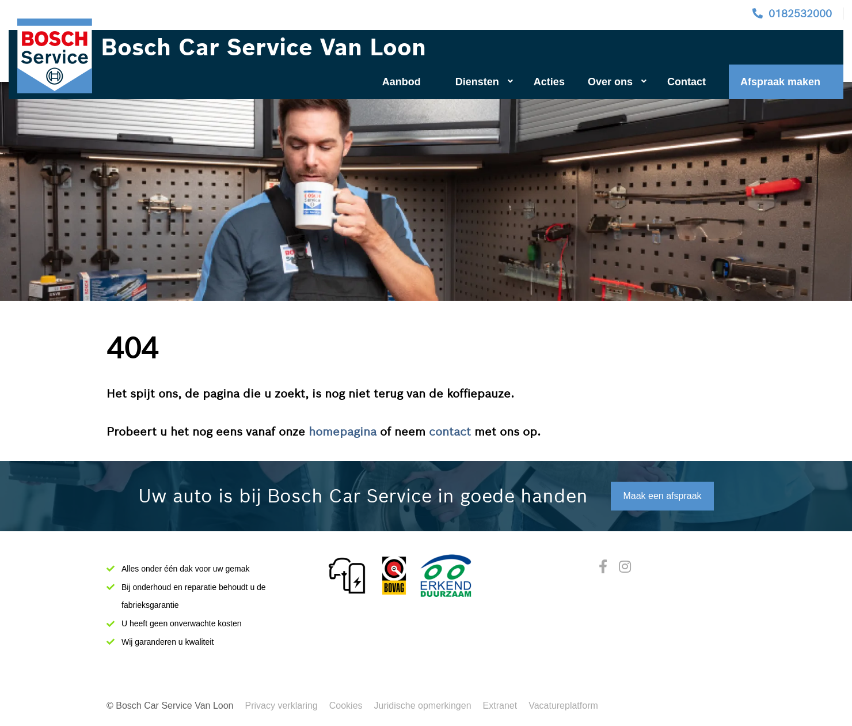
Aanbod (401, 82)
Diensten (484, 82)
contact (450, 431)
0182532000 (800, 13)
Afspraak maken (780, 82)
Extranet (500, 705)
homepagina (342, 431)
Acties (549, 82)
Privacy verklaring (281, 705)
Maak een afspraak (662, 496)
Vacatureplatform (563, 705)
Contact (686, 82)
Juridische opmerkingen (422, 705)
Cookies (346, 705)
